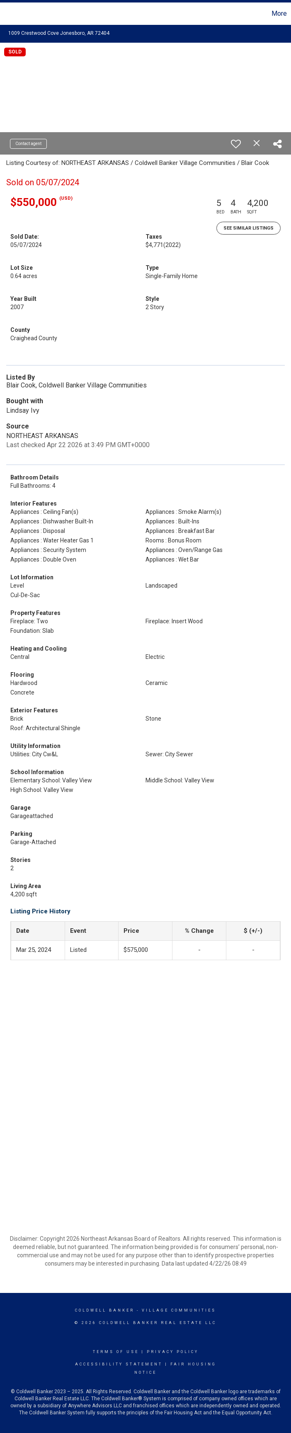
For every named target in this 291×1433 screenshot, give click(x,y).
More (279, 13)
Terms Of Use (116, 1352)
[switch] (236, 144)
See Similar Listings (248, 228)
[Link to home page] (10, 13)
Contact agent (28, 143)
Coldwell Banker (104, 1310)
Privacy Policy (173, 1352)
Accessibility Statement (118, 1364)
